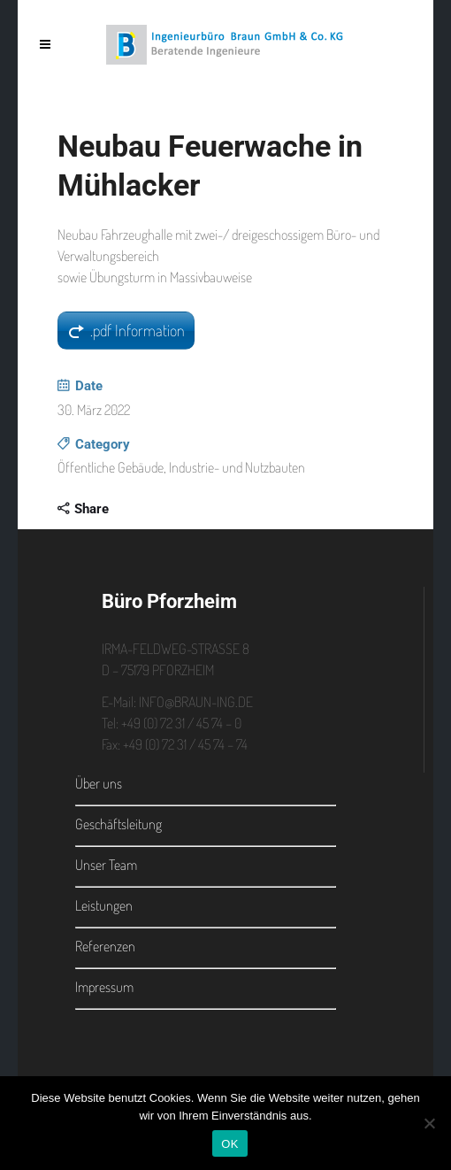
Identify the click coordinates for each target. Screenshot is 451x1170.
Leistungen (104, 905)
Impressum (104, 987)
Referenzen (105, 946)
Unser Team (106, 865)
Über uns (98, 783)
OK (229, 1144)
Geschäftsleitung (118, 824)
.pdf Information (137, 330)
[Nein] (429, 1123)
